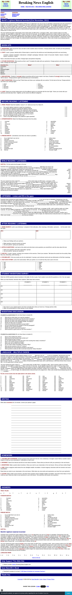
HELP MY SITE (30, 6)
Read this (45, 593)
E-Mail (38, 586)
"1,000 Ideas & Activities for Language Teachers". (32, 571)
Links (41, 579)
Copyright (20, 579)
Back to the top (36, 557)
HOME (23, 6)
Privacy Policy (50, 579)
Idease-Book (5, 5)
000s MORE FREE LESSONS (43, 6)
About (44, 579)
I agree (68, 593)
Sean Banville (35, 579)
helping (14, 564)
